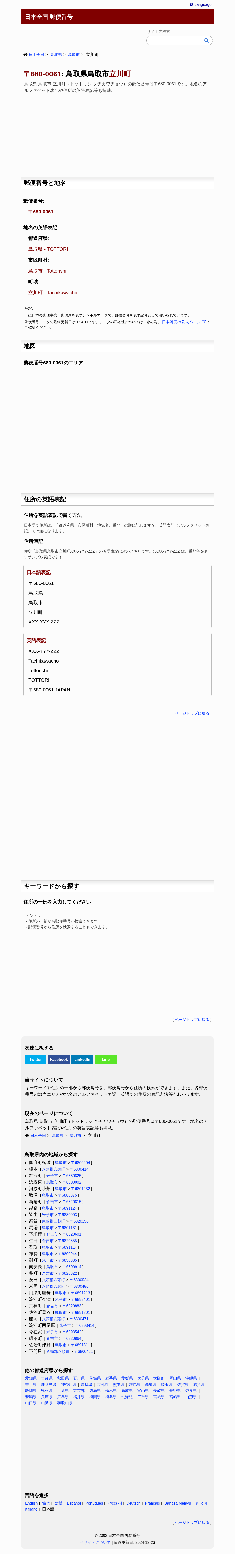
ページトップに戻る (192, 713)
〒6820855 (67, 1241)
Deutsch (133, 1503)
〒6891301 (80, 1312)
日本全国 (36, 55)
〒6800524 (79, 1280)
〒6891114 (67, 1247)
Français (152, 1503)
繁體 (58, 1503)
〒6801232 (80, 1189)
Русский (115, 1503)
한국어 (201, 1503)
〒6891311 (80, 1345)
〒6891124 (67, 1208)
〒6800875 (67, 1195)
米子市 (52, 1176)
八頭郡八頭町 (53, 1169)
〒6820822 (67, 1273)
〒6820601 (71, 1234)
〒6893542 (71, 1332)
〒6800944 (67, 1254)
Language (201, 4)
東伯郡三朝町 (53, 1221)
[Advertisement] (117, 133)
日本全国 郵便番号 (49, 17)
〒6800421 (83, 1351)
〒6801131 (67, 1228)
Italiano (31, 1509)
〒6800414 (79, 1169)
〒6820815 (71, 1202)
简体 (46, 1503)
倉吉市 (52, 1202)
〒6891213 (80, 1293)
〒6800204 (80, 1163)
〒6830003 (67, 1215)
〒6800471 (79, 1319)
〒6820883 (71, 1306)
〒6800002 (71, 1182)
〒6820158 (79, 1221)
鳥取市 (74, 55)
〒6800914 (71, 1267)
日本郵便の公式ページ (183, 322)
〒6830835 (67, 1260)
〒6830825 (71, 1176)
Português (94, 1503)
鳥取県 (56, 55)
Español (74, 1503)
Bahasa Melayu (178, 1503)
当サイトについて (95, 1542)
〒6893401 (80, 1299)
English (31, 1503)
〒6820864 (71, 1338)
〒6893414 (85, 1325)
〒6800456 (79, 1286)
